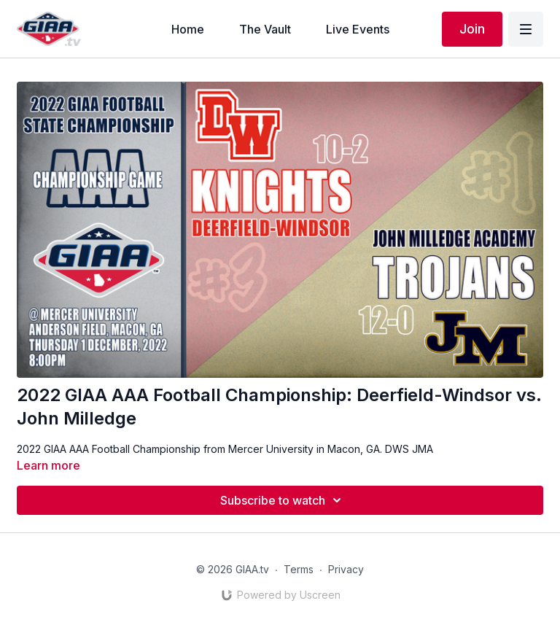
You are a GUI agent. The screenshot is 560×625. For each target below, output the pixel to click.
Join (472, 28)
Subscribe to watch (283, 500)
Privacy (346, 569)
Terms (299, 569)
